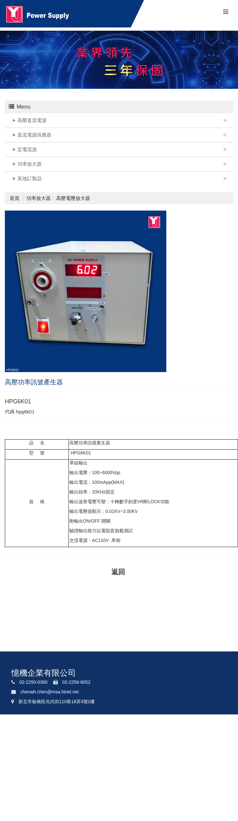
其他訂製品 (29, 178)
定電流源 (27, 149)
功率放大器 (29, 164)
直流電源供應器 (34, 135)
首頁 (14, 198)
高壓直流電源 (32, 120)
